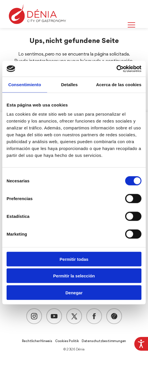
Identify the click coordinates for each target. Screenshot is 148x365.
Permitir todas (74, 259)
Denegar (74, 292)
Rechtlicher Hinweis (37, 341)
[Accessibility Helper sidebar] (141, 344)
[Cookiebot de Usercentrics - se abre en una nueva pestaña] (116, 68)
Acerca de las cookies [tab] (118, 84)
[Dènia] (37, 14)
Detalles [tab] (69, 84)
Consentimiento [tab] (24, 84)
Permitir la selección (74, 275)
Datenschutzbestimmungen (104, 341)
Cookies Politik (67, 341)
